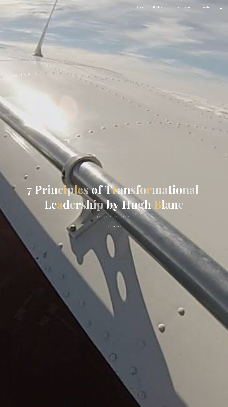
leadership (115, 178)
